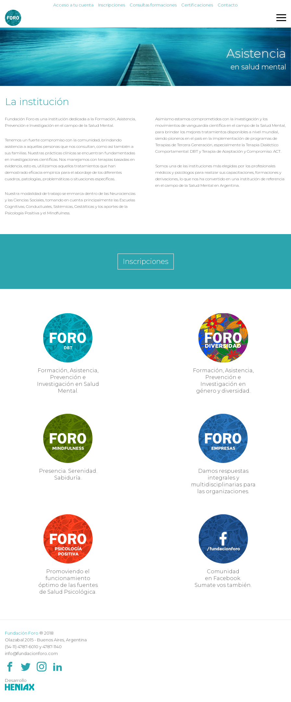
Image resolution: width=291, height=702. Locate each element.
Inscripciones (111, 4)
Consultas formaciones (153, 4)
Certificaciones (197, 4)
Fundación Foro (21, 633)
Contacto (228, 4)
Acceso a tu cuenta (73, 4)
